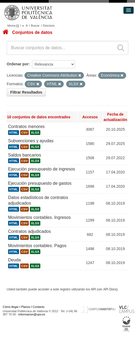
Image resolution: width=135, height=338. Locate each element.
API (93, 289)
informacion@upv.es (31, 314)
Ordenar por (18, 64)
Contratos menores (26, 126)
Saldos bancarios (24, 155)
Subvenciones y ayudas (31, 140)
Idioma (13, 25)
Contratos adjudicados (29, 231)
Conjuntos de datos (32, 32)
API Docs (110, 289)
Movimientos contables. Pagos (37, 245)
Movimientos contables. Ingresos (39, 217)
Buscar (35, 25)
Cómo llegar (11, 306)
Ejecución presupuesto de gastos (40, 183)
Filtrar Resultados (26, 92)
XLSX (35, 132)
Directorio (49, 25)
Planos (25, 306)
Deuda (14, 260)
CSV (24, 132)
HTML (13, 132)
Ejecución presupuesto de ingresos (41, 169)
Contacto (38, 306)
